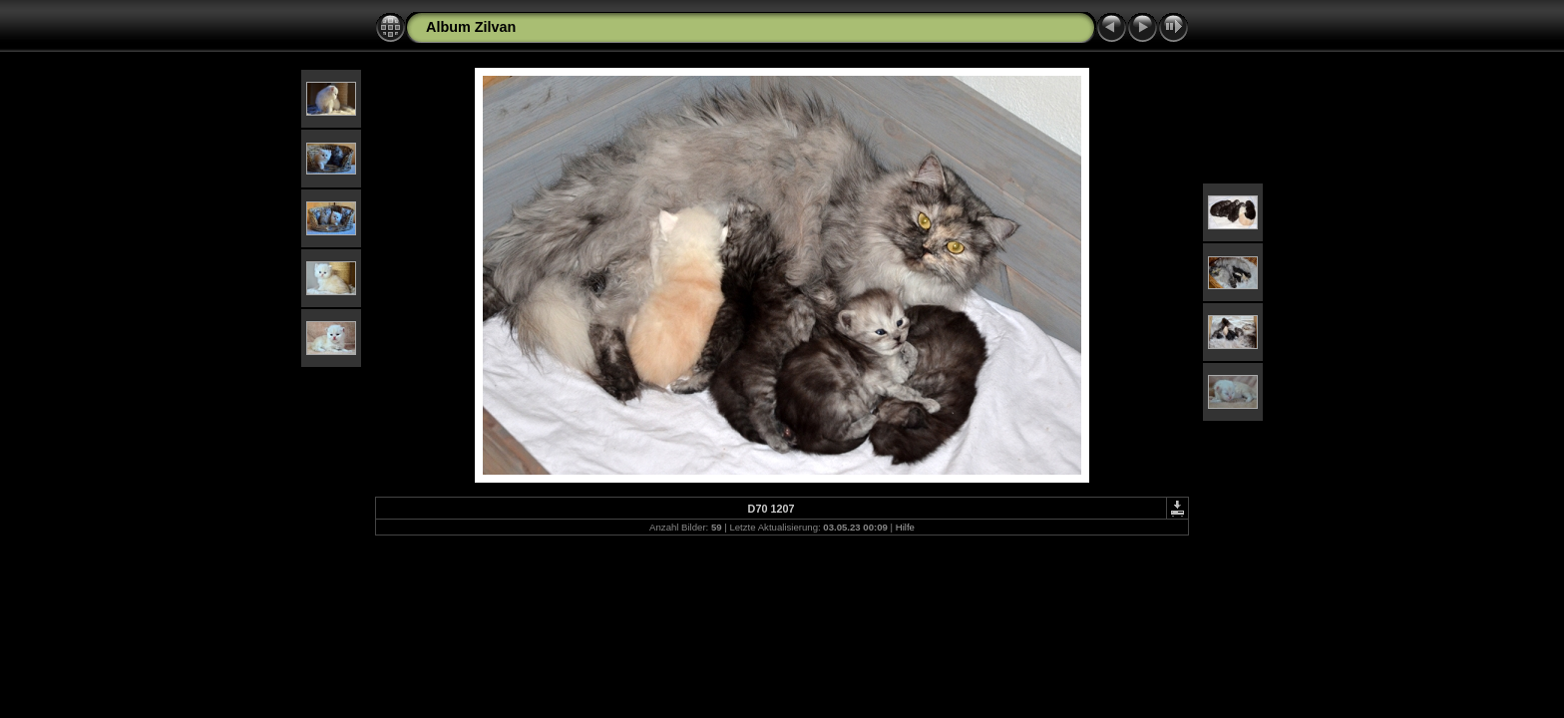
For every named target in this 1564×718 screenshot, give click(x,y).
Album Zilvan (471, 27)
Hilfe (905, 527)
